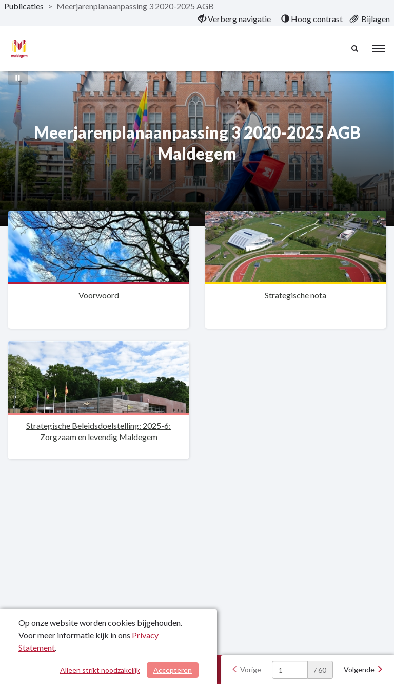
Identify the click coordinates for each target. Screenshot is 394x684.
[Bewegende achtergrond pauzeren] (18, 77)
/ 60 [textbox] (320, 670)
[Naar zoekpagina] (355, 48)
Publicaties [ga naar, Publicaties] (24, 6)
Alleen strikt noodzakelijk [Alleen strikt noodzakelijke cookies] (100, 670)
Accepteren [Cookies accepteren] (172, 670)
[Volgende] (363, 669)
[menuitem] (234, 19)
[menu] (378, 48)
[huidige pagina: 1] (290, 670)
